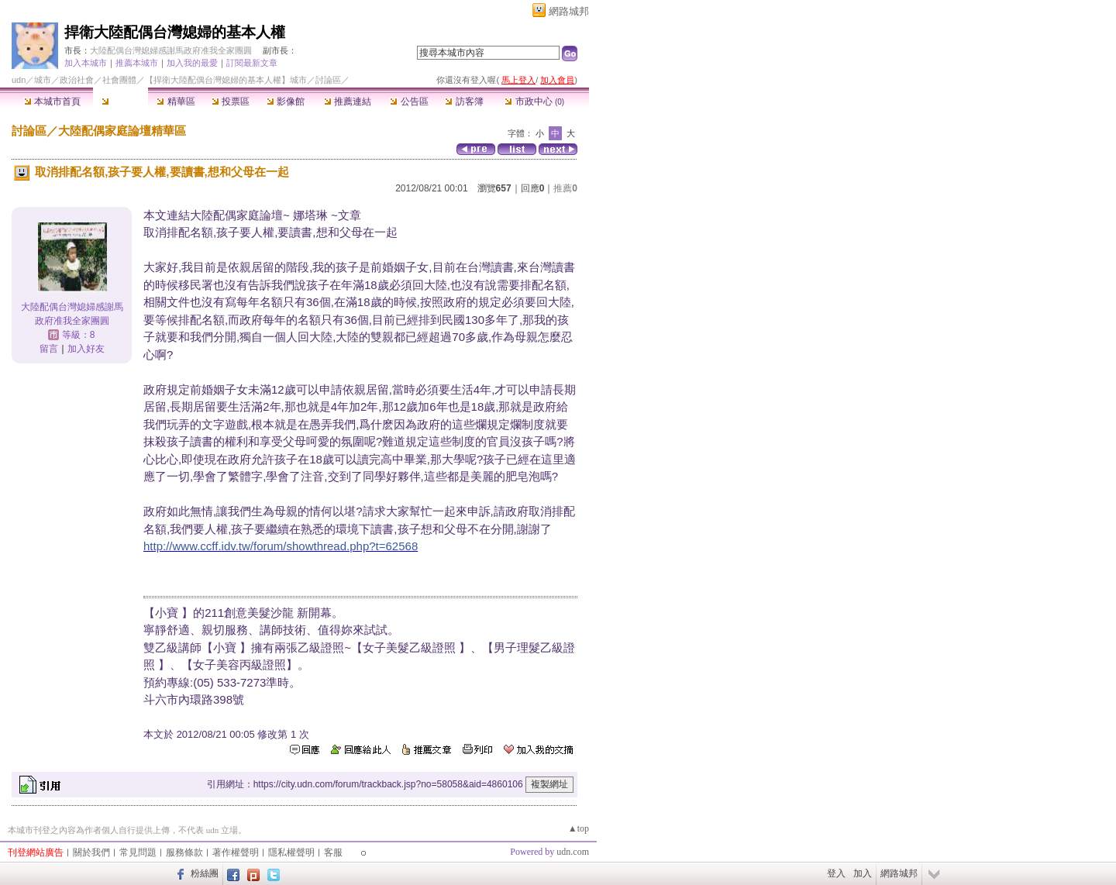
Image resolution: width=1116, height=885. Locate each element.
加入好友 (86, 348)
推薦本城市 (136, 62)
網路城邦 (569, 11)
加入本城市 (85, 62)
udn (19, 79)
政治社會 (77, 79)
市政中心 (534, 101)
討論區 (121, 101)
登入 (836, 873)
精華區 (176, 101)
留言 (49, 348)
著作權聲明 (235, 852)
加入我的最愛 (192, 62)
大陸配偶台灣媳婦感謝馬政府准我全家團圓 (171, 50)
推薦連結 (347, 101)
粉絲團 (205, 873)
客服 (333, 852)
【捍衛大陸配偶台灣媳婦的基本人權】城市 (226, 79)
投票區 (231, 101)
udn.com (572, 851)
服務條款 (184, 852)
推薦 (565, 188)
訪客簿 (464, 101)
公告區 (409, 101)
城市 (42, 79)
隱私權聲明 (291, 852)
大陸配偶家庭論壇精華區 (122, 130)
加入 (862, 873)
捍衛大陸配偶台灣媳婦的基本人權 (174, 32)
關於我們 (91, 852)
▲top (578, 828)
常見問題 (138, 852)
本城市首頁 (52, 101)
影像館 (286, 101)
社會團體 (119, 79)
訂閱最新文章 (251, 62)
